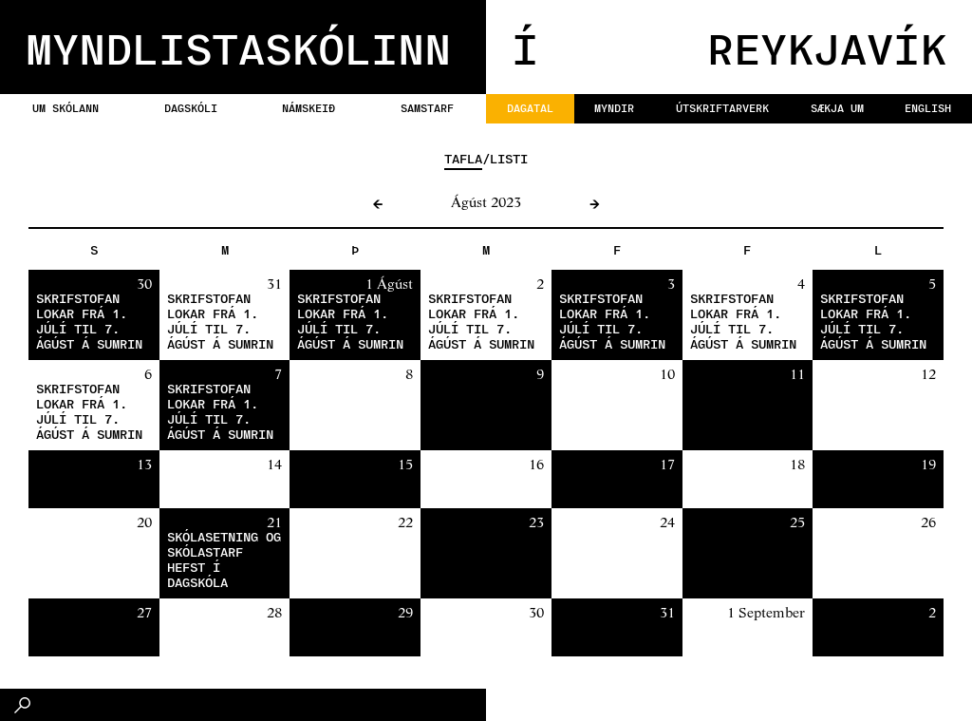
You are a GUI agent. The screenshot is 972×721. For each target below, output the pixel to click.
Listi (509, 158)
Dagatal (530, 107)
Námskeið (308, 107)
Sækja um (837, 107)
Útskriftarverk (722, 107)
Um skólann (65, 107)
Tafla (463, 158)
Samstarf (427, 107)
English (928, 107)
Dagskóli (190, 107)
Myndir (614, 107)
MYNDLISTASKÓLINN (238, 47)
